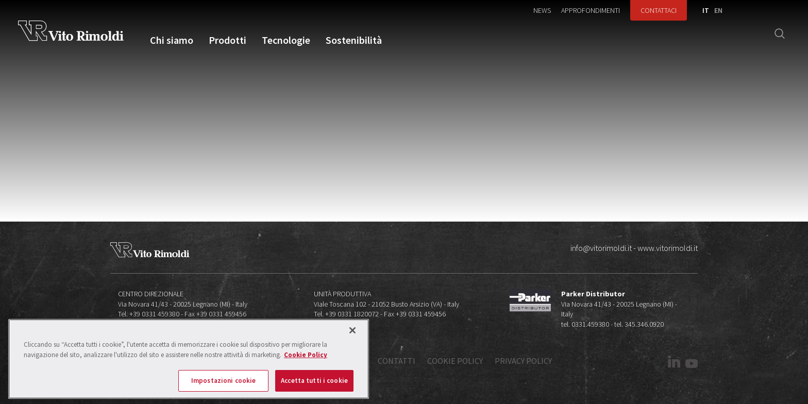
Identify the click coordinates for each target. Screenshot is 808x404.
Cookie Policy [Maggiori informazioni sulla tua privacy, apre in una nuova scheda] (305, 354)
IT (705, 10)
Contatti (396, 361)
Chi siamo (171, 40)
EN (718, 10)
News (542, 10)
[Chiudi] (352, 330)
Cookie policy (455, 361)
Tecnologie (286, 40)
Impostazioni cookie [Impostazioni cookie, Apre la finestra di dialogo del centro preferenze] (223, 380)
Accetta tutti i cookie (314, 380)
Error (412, 162)
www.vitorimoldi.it (667, 248)
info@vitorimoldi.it (601, 248)
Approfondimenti (590, 10)
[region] (188, 359)
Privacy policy (523, 361)
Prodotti (227, 40)
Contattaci (659, 10)
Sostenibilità (354, 40)
